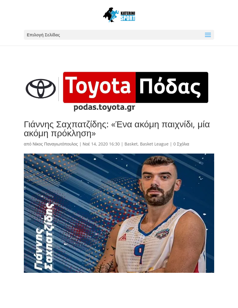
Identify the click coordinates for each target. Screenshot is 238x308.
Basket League (154, 144)
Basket (131, 144)
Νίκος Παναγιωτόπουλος (55, 144)
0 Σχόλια (181, 144)
